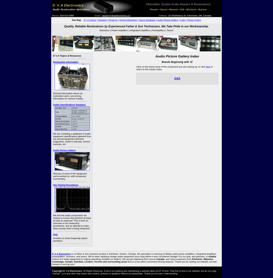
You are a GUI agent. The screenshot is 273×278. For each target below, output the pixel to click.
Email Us (113, 20)
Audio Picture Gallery (167, 20)
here (208, 66)
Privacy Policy (194, 20)
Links (182, 20)
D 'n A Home (90, 20)
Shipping (102, 20)
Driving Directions (128, 20)
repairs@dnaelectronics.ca (116, 15)
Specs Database (147, 20)
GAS (177, 78)
